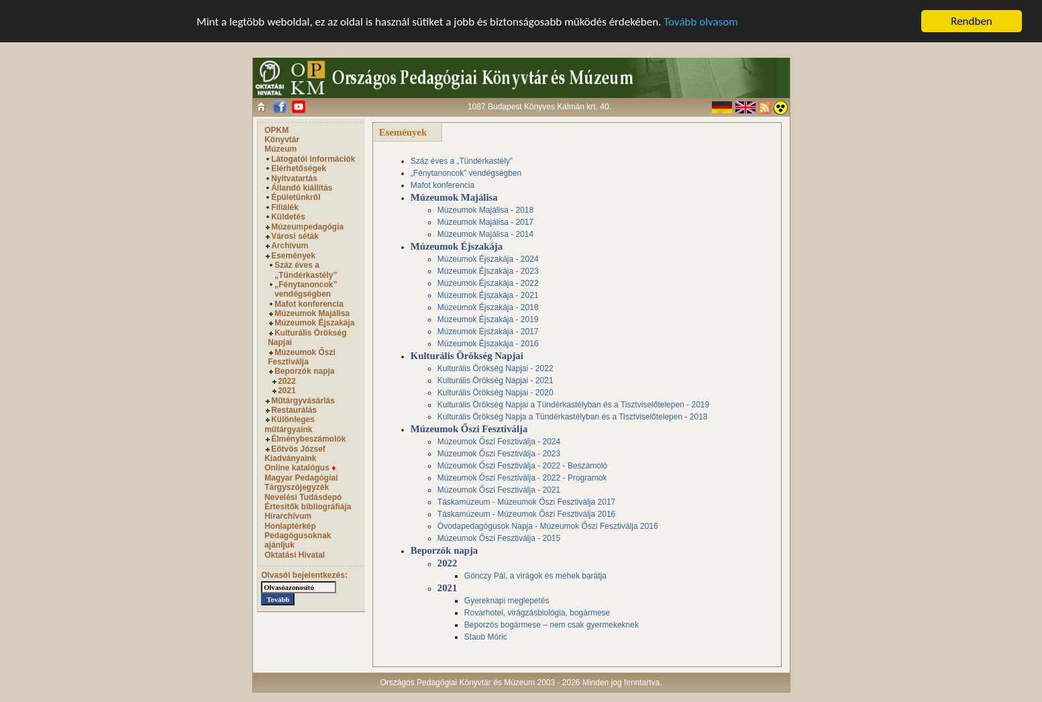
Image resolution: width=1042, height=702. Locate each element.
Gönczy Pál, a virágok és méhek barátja (535, 576)
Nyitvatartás (294, 178)
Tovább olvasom (701, 21)
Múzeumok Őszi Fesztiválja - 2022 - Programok (522, 478)
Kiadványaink (290, 458)
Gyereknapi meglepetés (507, 600)
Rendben (971, 21)
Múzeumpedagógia (307, 227)
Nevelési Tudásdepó (303, 496)
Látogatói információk (313, 159)
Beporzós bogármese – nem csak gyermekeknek (551, 625)
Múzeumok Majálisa (312, 313)
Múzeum (280, 149)
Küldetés (288, 216)
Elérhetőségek (298, 168)
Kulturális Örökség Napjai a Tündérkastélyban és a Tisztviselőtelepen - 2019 (573, 404)
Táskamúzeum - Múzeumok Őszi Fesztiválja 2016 (526, 514)
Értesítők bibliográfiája (307, 506)
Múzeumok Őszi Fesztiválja (301, 357)
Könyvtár (281, 139)
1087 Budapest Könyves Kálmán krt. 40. (539, 106)
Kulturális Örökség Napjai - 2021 (495, 380)
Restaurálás (294, 410)
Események (293, 255)
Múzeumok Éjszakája (314, 323)
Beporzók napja (304, 371)
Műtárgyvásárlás (303, 400)
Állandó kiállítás (301, 188)
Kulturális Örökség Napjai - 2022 (495, 368)
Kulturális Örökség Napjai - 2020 (495, 392)
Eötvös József (298, 448)
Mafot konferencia (309, 304)
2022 (287, 381)
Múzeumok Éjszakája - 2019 (488, 319)
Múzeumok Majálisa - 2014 (485, 234)
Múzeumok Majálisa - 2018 (485, 210)
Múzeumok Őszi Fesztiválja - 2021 (498, 490)
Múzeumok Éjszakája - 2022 (488, 283)
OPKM (276, 130)
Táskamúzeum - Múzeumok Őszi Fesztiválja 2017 (526, 502)
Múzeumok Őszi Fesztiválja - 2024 (498, 441)
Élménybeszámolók (308, 439)
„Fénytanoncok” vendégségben (305, 289)
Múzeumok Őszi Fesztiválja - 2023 (498, 453)
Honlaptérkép (290, 526)
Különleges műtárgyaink (289, 424)
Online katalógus (299, 467)
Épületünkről (295, 197)
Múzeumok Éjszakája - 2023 (488, 271)
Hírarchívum (287, 516)
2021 (287, 390)
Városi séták (295, 236)
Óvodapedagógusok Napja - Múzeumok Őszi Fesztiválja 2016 (547, 526)
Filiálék (285, 207)
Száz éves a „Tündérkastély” (305, 269)
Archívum (289, 245)
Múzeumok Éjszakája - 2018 (488, 307)
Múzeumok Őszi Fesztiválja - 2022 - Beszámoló (522, 465)
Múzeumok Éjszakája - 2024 (488, 259)
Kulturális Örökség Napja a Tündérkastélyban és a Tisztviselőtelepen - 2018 (572, 416)
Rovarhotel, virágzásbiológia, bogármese (537, 612)
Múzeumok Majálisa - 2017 (485, 222)
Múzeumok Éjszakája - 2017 (488, 331)
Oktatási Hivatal (294, 555)
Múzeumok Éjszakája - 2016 (488, 343)
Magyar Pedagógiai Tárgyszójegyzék (300, 482)
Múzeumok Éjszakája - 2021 (488, 295)
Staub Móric (485, 637)
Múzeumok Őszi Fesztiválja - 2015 (498, 538)
